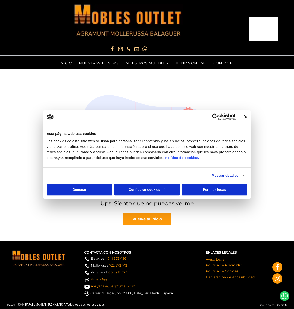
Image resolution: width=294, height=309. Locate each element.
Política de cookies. (182, 158)
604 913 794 (118, 272)
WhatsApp (99, 279)
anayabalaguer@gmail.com (113, 286)
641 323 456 (117, 258)
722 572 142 (118, 265)
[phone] (128, 49)
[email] (136, 49)
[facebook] (112, 49)
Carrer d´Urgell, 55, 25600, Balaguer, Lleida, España (131, 293)
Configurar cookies (147, 189)
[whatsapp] (144, 49)
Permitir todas (214, 189)
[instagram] (120, 49)
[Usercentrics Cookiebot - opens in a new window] (215, 116)
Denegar (79, 189)
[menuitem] (65, 63)
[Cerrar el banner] (245, 116)
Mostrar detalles (225, 175)
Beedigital (282, 304)
